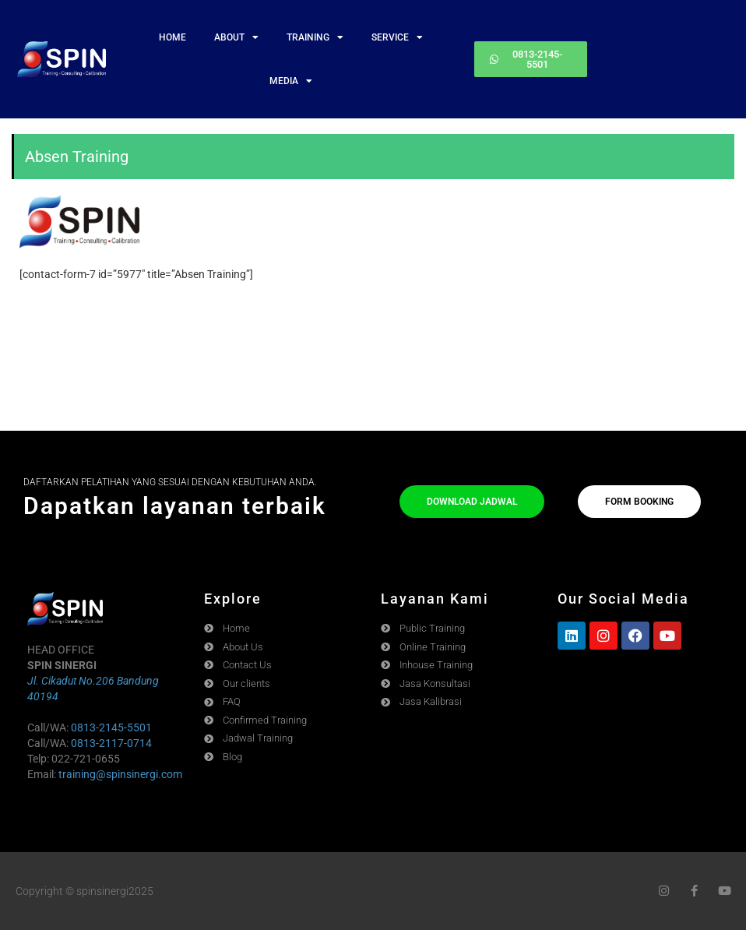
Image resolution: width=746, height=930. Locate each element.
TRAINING (315, 37)
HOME (172, 37)
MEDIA (290, 81)
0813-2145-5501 (111, 727)
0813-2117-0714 (111, 743)
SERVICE (397, 37)
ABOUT (236, 37)
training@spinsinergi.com (120, 774)
